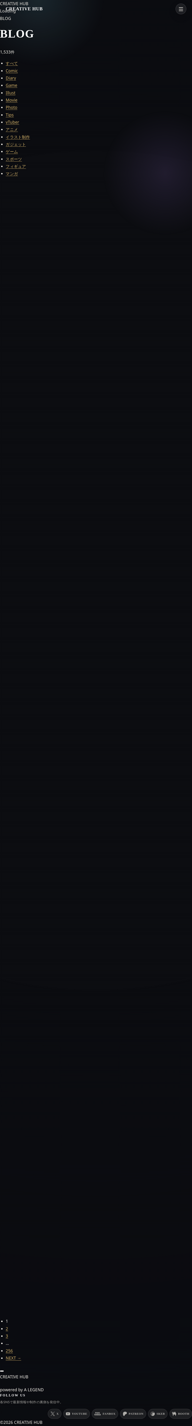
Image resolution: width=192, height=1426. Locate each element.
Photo (11, 107)
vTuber (12, 122)
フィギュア (16, 166)
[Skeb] (158, 1414)
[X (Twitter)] (54, 1414)
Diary (11, 78)
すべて (12, 63)
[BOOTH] (180, 1414)
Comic (12, 70)
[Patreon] (133, 1414)
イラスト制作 (18, 137)
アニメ (12, 129)
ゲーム (12, 151)
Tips (10, 115)
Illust (10, 93)
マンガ (12, 173)
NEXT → (13, 1358)
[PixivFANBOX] (105, 1414)
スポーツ (14, 159)
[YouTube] (76, 1414)
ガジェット (16, 144)
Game (11, 85)
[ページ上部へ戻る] (2, 1371)
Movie (11, 100)
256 (9, 1350)
